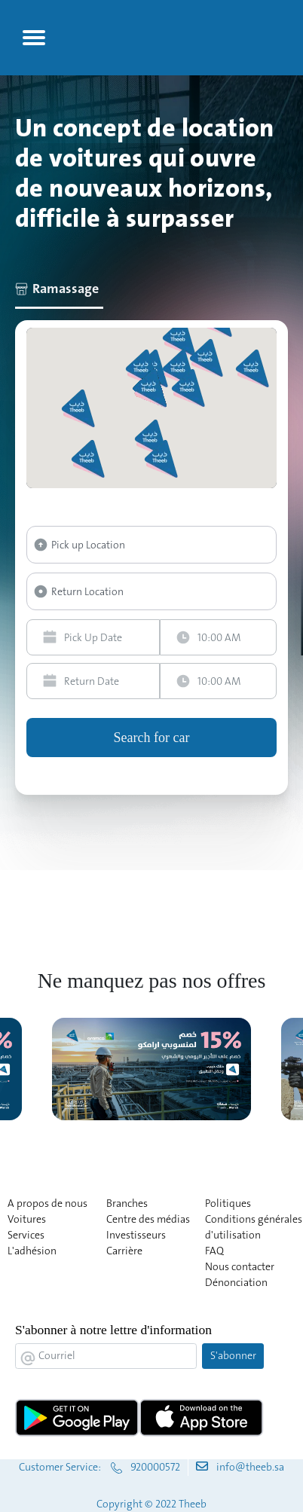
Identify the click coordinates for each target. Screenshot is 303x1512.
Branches (127, 1203)
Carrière (124, 1250)
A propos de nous (47, 1203)
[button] (189, 388)
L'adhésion (32, 1250)
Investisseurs (136, 1235)
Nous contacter (239, 1266)
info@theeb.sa (250, 1467)
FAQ (214, 1250)
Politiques (228, 1203)
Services (26, 1235)
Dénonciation (236, 1282)
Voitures (27, 1219)
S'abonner (233, 1355)
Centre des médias (148, 1219)
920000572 (155, 1467)
